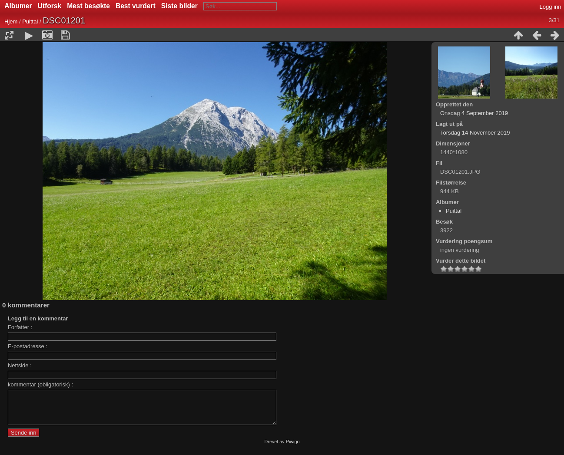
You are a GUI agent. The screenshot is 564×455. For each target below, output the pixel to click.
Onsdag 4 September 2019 (474, 113)
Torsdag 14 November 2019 (475, 132)
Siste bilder (179, 6)
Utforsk (50, 6)
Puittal (30, 21)
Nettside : (20, 365)
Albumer (18, 6)
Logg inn (550, 6)
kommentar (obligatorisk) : (40, 384)
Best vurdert (136, 6)
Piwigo (293, 448)
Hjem (10, 21)
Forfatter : (20, 327)
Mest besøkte (88, 6)
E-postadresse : (27, 346)
